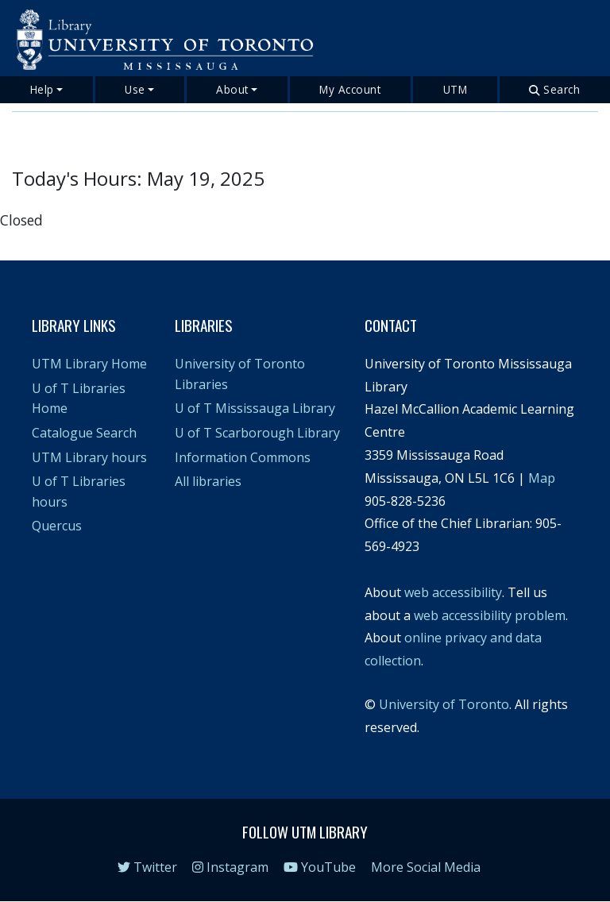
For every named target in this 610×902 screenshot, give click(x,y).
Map (541, 478)
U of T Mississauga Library (255, 408)
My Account (349, 89)
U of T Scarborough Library (257, 432)
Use (135, 89)
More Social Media (426, 867)
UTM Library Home (89, 363)
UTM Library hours (89, 457)
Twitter (147, 867)
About (232, 89)
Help (42, 89)
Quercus (57, 525)
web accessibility (453, 592)
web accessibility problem (490, 615)
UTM (455, 89)
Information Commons (243, 457)
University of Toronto (444, 704)
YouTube (320, 867)
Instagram (230, 867)
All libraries (208, 481)
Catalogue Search (84, 432)
